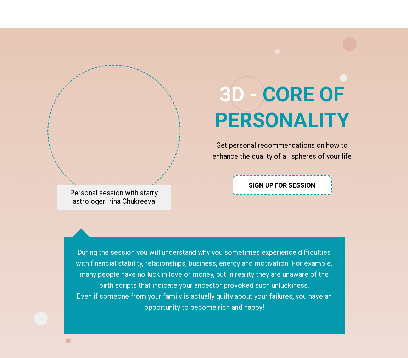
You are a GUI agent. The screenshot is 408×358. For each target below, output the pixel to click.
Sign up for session (281, 185)
